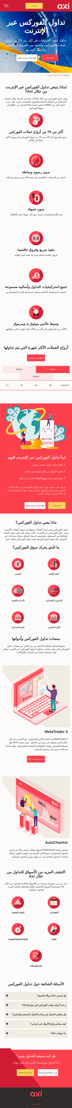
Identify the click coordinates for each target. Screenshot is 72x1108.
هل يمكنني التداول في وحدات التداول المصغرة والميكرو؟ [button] (36, 955)
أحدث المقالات (36, 1073)
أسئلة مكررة (36, 1063)
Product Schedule (36, 1087)
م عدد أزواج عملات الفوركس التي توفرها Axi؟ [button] (36, 946)
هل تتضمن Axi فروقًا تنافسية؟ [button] (36, 937)
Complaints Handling (36, 1096)
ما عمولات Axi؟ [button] (36, 974)
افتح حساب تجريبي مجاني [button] (27, 58)
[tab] (36, 937)
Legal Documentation (36, 1100)
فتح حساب (36, 1054)
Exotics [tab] (36, 376)
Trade (55, 75)
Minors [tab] (19, 369)
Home (49, 75)
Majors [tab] (53, 369)
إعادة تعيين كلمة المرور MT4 (36, 1050)
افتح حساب (34, 6)
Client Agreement (36, 1092)
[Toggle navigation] (6, 6)
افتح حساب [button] (50, 58)
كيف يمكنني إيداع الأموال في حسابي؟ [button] (36, 965)
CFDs (61, 75)
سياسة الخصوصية (36, 1104)
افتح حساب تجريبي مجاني (36, 1059)
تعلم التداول (36, 1077)
